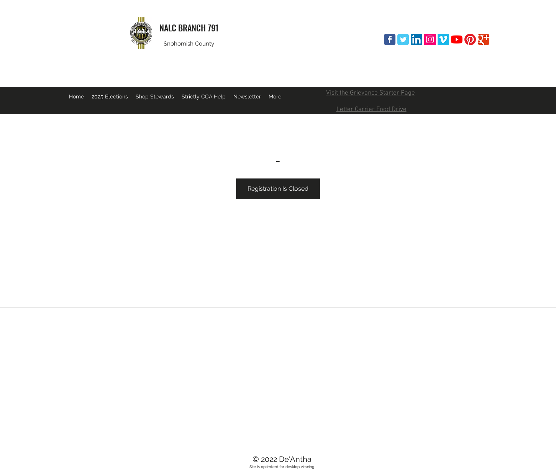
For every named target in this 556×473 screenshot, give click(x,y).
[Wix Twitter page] (403, 39)
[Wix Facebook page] (389, 39)
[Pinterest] (470, 39)
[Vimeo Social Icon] (443, 39)
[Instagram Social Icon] (430, 39)
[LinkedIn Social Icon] (416, 39)
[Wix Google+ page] (483, 39)
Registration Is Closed (278, 188)
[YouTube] (457, 39)
